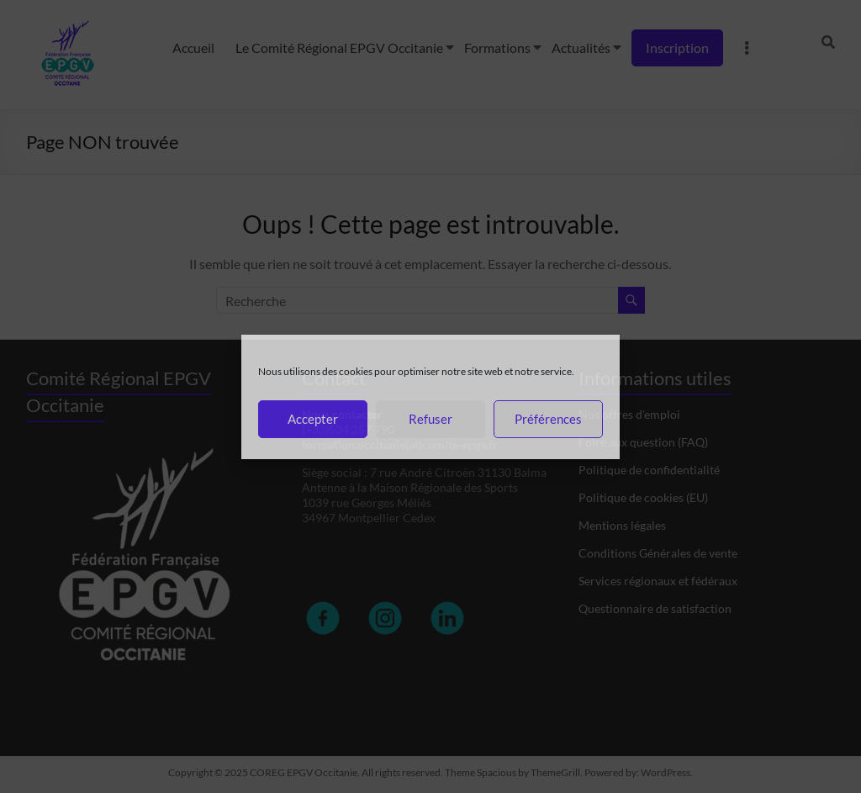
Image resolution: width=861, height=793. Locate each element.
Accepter (313, 418)
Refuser (430, 418)
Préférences (548, 418)
